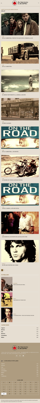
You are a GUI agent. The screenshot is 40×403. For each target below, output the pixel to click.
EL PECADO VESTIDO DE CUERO (10, 265)
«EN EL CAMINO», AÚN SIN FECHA (10, 208)
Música (3, 263)
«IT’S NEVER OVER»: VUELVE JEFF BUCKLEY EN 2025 (23, 315)
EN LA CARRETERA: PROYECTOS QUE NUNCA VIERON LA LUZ (17, 38)
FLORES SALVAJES (6, 123)
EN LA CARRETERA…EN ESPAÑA (10, 151)
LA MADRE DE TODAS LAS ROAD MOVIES (12, 180)
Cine (3, 36)
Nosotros (15, 283)
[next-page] (7, 270)
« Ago (2, 395)
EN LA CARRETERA (7, 66)
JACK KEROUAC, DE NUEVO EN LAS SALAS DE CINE (14, 236)
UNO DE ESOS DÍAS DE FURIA (19, 284)
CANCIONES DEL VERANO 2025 (19, 300)
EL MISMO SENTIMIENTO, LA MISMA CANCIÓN (14, 95)
